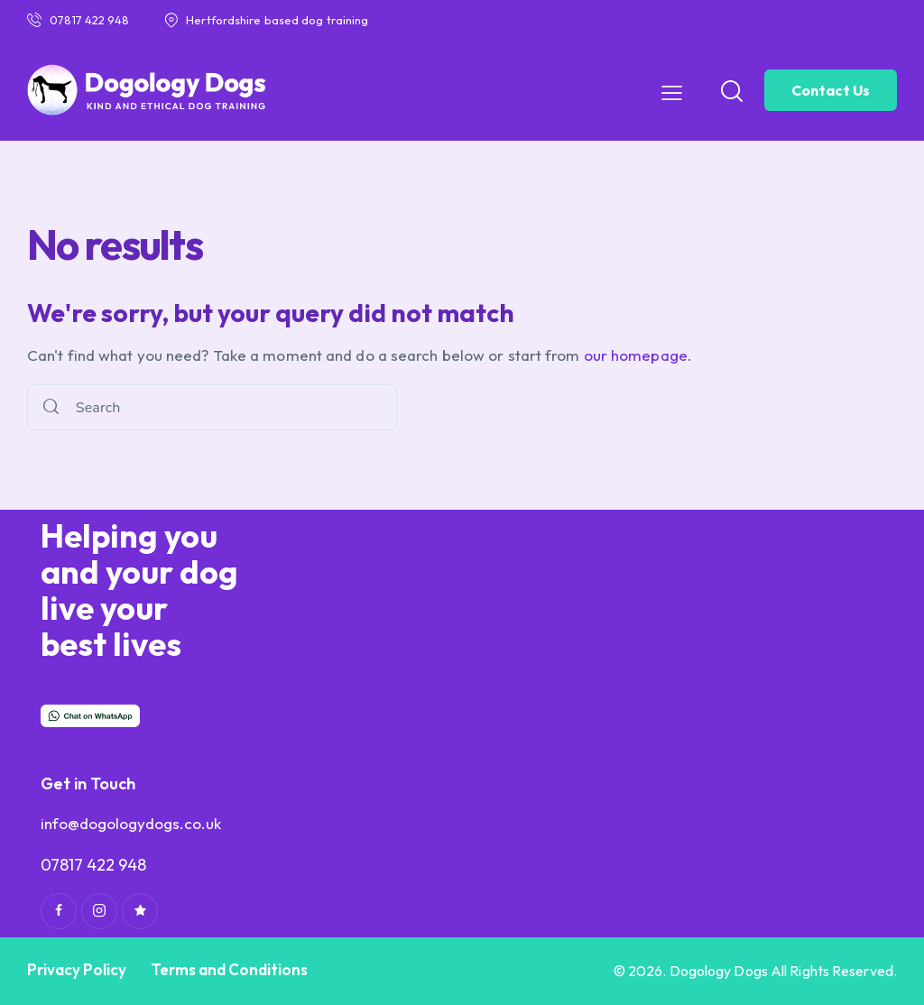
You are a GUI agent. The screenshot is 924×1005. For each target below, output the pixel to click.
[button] (671, 92)
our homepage (636, 355)
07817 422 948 (93, 864)
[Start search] (51, 407)
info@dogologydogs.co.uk (131, 823)
